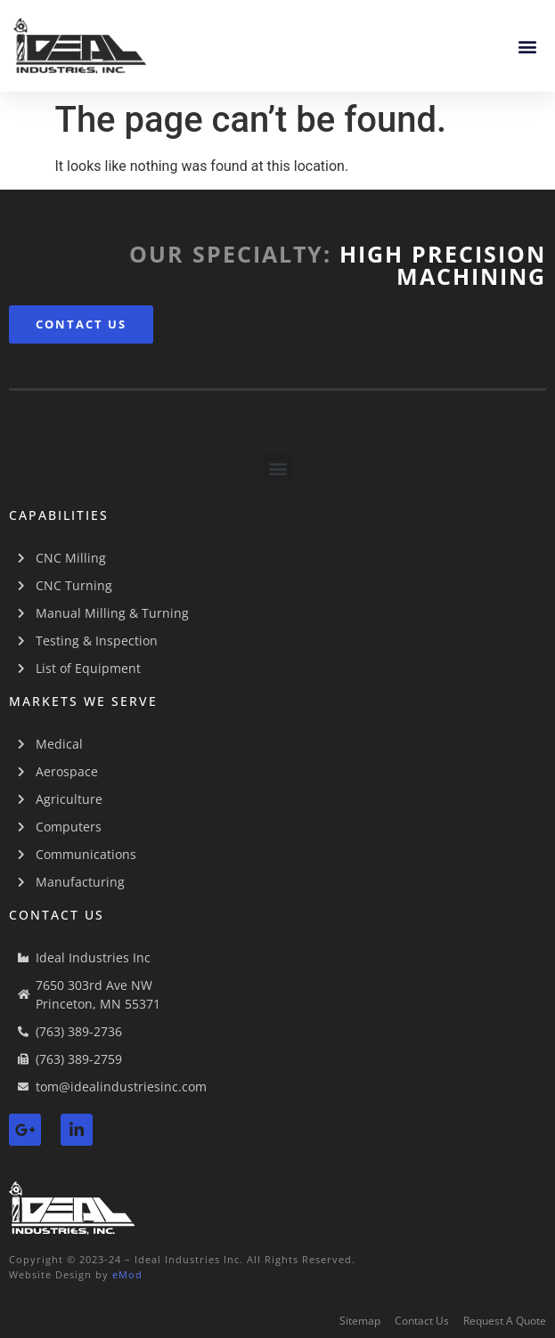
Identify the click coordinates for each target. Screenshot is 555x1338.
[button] (527, 46)
